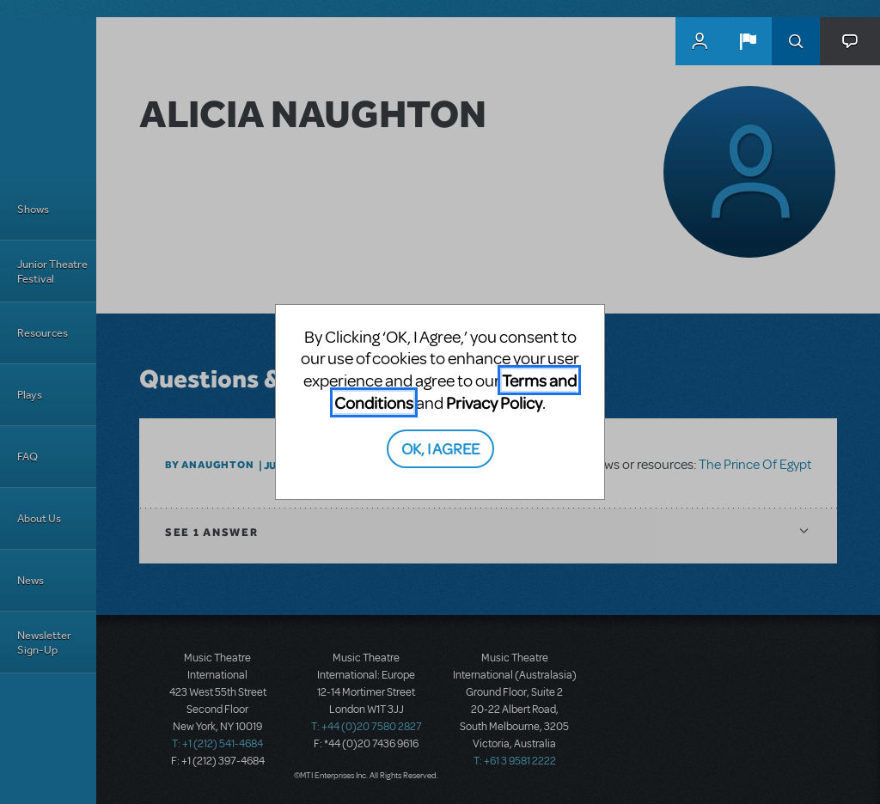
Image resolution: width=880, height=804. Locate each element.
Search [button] (796, 41)
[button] (748, 41)
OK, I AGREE (440, 448)
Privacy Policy (494, 402)
